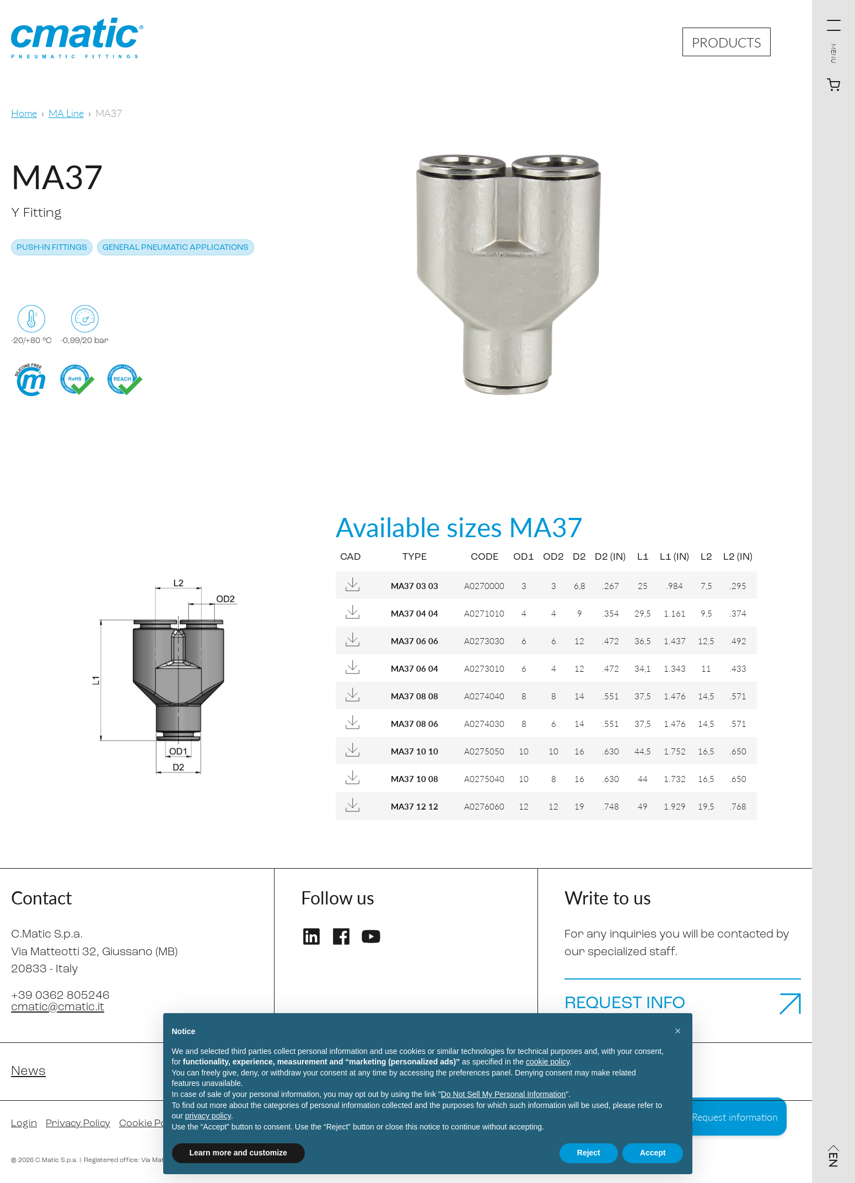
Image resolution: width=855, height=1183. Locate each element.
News (28, 1071)
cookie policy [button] (547, 1061)
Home (24, 113)
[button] (678, 1031)
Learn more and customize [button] (238, 1152)
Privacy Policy (78, 1123)
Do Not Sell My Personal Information (503, 1094)
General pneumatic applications (176, 248)
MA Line (66, 113)
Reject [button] (588, 1152)
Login (24, 1123)
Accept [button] (653, 1152)
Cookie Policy (150, 1123)
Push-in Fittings (52, 248)
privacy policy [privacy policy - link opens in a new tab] (208, 1115)
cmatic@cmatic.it (57, 1007)
